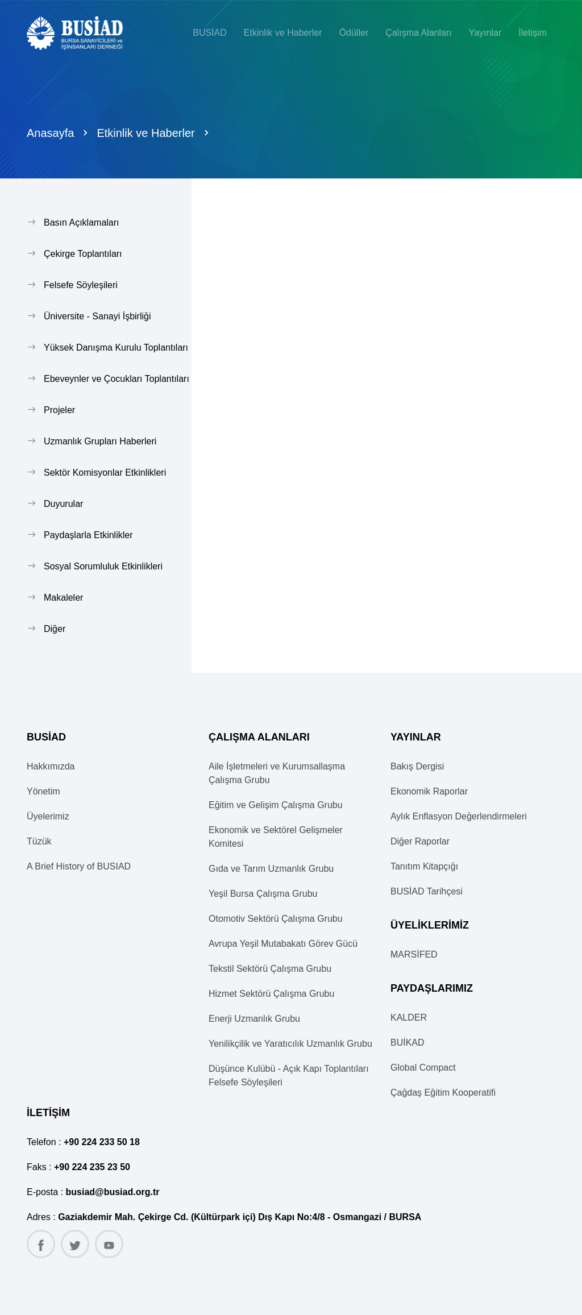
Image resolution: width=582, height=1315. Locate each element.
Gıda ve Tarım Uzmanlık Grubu (271, 868)
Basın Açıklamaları (81, 222)
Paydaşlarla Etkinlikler (88, 535)
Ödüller (354, 33)
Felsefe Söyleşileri (81, 285)
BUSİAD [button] (210, 33)
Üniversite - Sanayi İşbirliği (97, 316)
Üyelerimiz (48, 816)
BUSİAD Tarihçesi (426, 891)
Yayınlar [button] (485, 33)
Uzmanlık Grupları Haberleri (100, 441)
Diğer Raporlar (420, 841)
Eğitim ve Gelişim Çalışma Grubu (276, 805)
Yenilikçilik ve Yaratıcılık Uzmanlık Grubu (290, 1043)
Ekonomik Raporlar (429, 791)
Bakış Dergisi (417, 766)
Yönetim (43, 791)
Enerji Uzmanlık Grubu (254, 1018)
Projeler (59, 410)
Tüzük (39, 841)
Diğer (54, 629)
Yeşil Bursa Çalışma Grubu (263, 893)
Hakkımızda (50, 766)
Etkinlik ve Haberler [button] (283, 33)
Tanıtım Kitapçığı (424, 866)
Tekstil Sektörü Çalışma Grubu (270, 968)
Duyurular (63, 504)
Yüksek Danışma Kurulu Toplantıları (116, 347)
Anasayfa (50, 133)
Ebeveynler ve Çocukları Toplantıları (116, 379)
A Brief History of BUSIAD (79, 866)
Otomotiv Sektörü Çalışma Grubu (276, 918)
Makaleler (63, 597)
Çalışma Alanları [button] (418, 33)
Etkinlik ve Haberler (145, 133)
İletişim (532, 33)
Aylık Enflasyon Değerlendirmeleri (458, 816)
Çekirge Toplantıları (83, 254)
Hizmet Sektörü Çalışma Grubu (271, 993)
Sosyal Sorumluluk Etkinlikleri (103, 566)
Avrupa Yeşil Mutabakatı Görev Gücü (283, 943)
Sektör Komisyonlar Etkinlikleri (105, 472)
